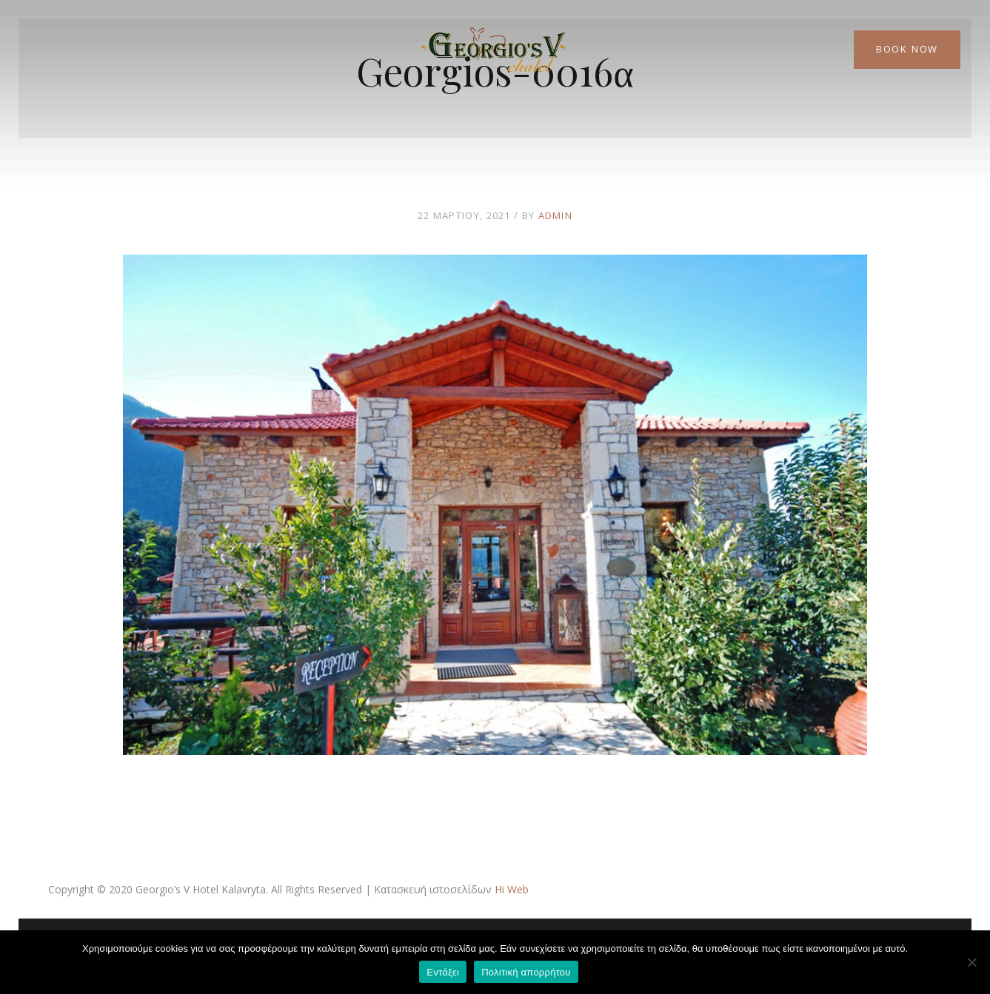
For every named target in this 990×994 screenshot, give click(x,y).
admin (555, 215)
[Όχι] (971, 962)
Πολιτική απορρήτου (525, 972)
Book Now (907, 49)
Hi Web (512, 889)
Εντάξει (443, 972)
